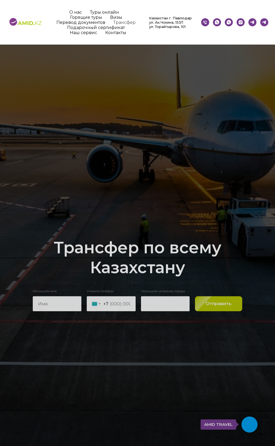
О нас (75, 12)
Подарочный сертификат (96, 27)
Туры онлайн (104, 12)
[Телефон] (205, 22)
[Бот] (252, 22)
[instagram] (241, 22)
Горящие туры (86, 17)
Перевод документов (80, 22)
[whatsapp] (217, 22)
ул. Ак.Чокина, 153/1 (166, 22)
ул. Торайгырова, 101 (167, 26)
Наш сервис (83, 32)
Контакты (115, 32)
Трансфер (124, 22)
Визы (116, 17)
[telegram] (264, 22)
